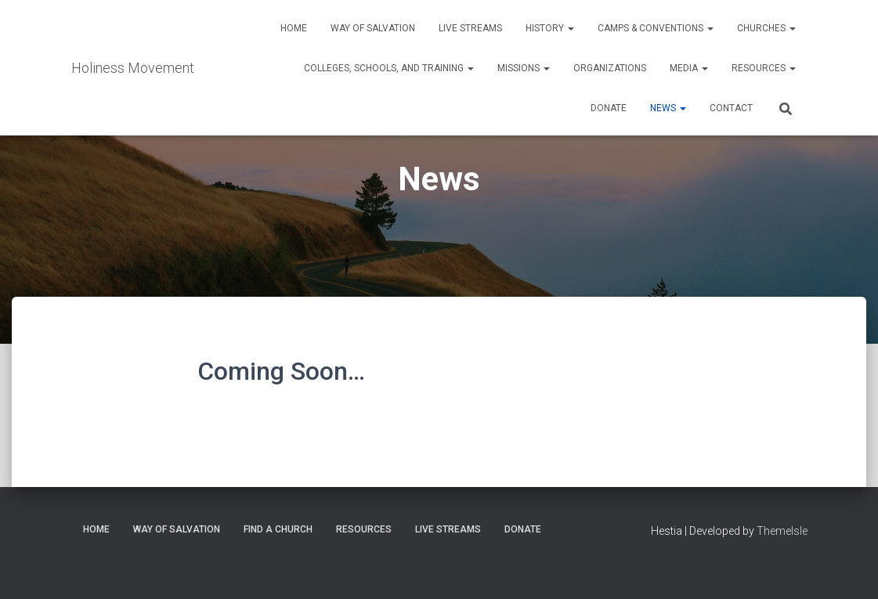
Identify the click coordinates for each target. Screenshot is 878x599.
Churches (766, 28)
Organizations (609, 68)
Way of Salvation (373, 28)
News (668, 108)
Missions (523, 68)
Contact (731, 108)
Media (689, 68)
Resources (764, 68)
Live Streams (470, 28)
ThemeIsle (782, 531)
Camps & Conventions (656, 28)
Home (293, 28)
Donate (609, 108)
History (550, 28)
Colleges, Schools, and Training (389, 68)
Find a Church (278, 529)
